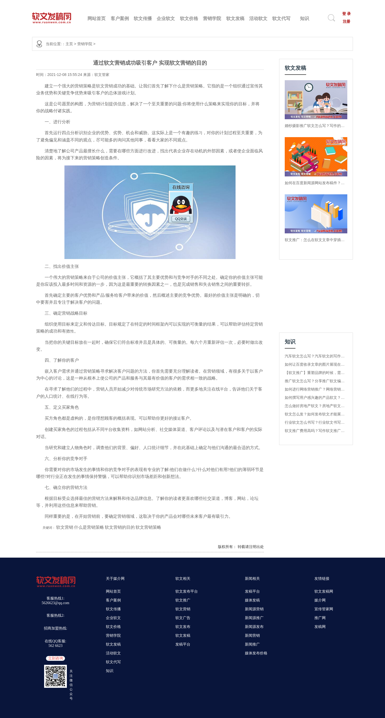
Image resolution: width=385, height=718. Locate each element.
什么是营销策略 (89, 527)
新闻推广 (252, 644)
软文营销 (64, 527)
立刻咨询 (55, 658)
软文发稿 (235, 18)
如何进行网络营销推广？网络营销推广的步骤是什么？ (316, 389)
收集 (117, 429)
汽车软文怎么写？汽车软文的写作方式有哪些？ (316, 356)
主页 (69, 44)
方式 (254, 447)
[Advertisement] (312, 298)
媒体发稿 (252, 600)
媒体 (172, 429)
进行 (57, 121)
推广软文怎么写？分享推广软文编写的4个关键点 (316, 381)
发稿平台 (182, 644)
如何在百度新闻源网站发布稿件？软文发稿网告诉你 (316, 183)
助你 (156, 418)
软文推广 (182, 600)
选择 (74, 498)
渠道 (181, 429)
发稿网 (320, 627)
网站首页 (96, 18)
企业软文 (166, 18)
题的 (134, 371)
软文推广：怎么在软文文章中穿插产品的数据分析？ (316, 240)
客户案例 (120, 18)
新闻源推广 (254, 618)
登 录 (346, 13)
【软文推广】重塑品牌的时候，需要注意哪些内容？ (316, 372)
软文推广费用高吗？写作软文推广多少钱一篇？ (316, 431)
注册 (346, 21)
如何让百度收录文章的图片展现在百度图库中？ (316, 364)
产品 (79, 151)
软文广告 (182, 618)
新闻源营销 (254, 609)
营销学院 (212, 18)
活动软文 (258, 18)
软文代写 (281, 18)
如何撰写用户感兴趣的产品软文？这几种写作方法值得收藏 (316, 397)
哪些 (126, 151)
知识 (304, 18)
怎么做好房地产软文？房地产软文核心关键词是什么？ (316, 406)
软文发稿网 (323, 591)
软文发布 (182, 627)
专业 (151, 469)
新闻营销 (252, 636)
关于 (245, 371)
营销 (79, 86)
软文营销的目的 (120, 527)
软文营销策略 (148, 527)
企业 (91, 132)
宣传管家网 (323, 609)
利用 (53, 505)
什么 (177, 86)
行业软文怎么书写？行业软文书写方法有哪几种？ (316, 422)
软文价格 (189, 18)
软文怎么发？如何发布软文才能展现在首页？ (316, 414)
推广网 (320, 618)
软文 (100, 86)
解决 (134, 104)
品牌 (138, 498)
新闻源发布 (254, 627)
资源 (87, 284)
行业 (55, 476)
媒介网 (320, 600)
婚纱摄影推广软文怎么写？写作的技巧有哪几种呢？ (316, 125)
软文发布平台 (186, 591)
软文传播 (143, 18)
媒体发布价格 (256, 653)
